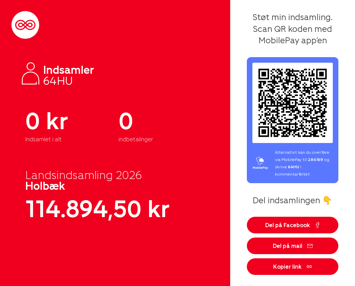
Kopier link (292, 266)
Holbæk (45, 185)
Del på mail (293, 245)
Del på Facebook (292, 225)
